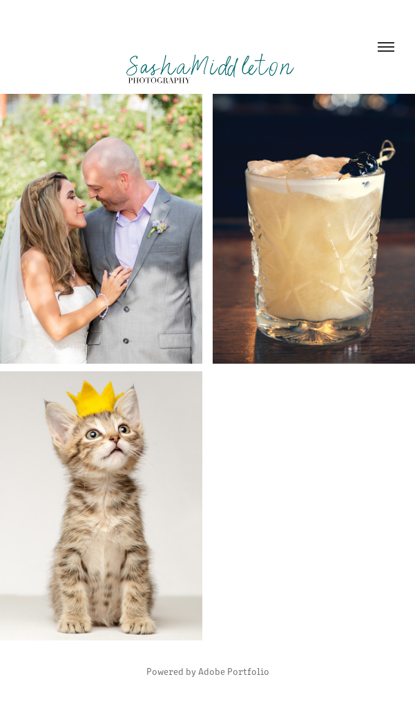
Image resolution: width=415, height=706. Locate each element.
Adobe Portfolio (233, 671)
